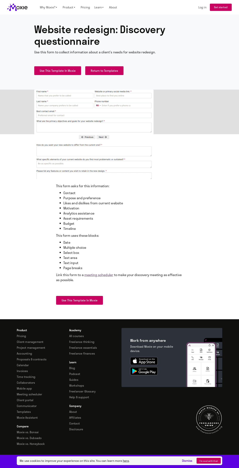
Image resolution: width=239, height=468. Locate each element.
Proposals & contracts (31, 359)
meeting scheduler (98, 274)
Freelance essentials (83, 347)
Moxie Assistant (27, 417)
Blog (72, 368)
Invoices (22, 371)
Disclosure (76, 429)
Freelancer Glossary (82, 391)
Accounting (24, 353)
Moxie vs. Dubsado (29, 438)
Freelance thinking (82, 342)
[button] (49, 7)
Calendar (23, 365)
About (73, 412)
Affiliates (75, 417)
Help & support (79, 397)
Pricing (21, 336)
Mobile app (24, 388)
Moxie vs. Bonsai (28, 432)
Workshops (76, 385)
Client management (30, 342)
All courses (76, 336)
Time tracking (26, 377)
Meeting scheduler (29, 394)
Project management (31, 347)
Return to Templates (104, 70)
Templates (24, 412)
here (126, 460)
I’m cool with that (208, 461)
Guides (73, 379)
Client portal (25, 400)
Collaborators (26, 382)
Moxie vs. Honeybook (31, 444)
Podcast (74, 374)
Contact (74, 423)
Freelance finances (82, 353)
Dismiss (187, 461)
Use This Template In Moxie (58, 70)
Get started (221, 7)
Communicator (27, 406)
